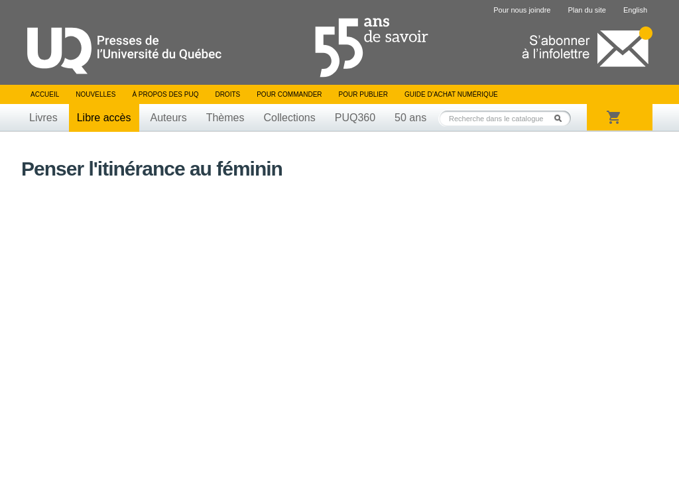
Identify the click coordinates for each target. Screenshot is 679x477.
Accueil (45, 94)
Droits (227, 94)
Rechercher (562, 118)
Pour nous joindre (521, 10)
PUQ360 (355, 117)
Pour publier (363, 94)
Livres (43, 117)
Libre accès (104, 117)
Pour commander (289, 94)
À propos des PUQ (165, 94)
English (635, 10)
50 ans (410, 117)
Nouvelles (95, 94)
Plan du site (586, 10)
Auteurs (169, 117)
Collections (289, 117)
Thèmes (225, 117)
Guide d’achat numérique (451, 94)
